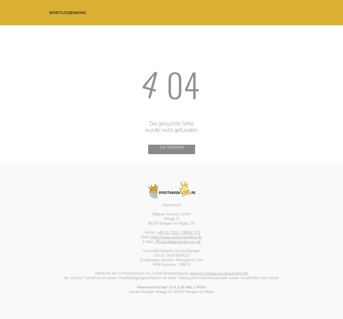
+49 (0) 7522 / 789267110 (178, 232)
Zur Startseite (172, 147)
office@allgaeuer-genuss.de (178, 241)
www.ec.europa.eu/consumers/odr (219, 273)
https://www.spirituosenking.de (176, 237)
